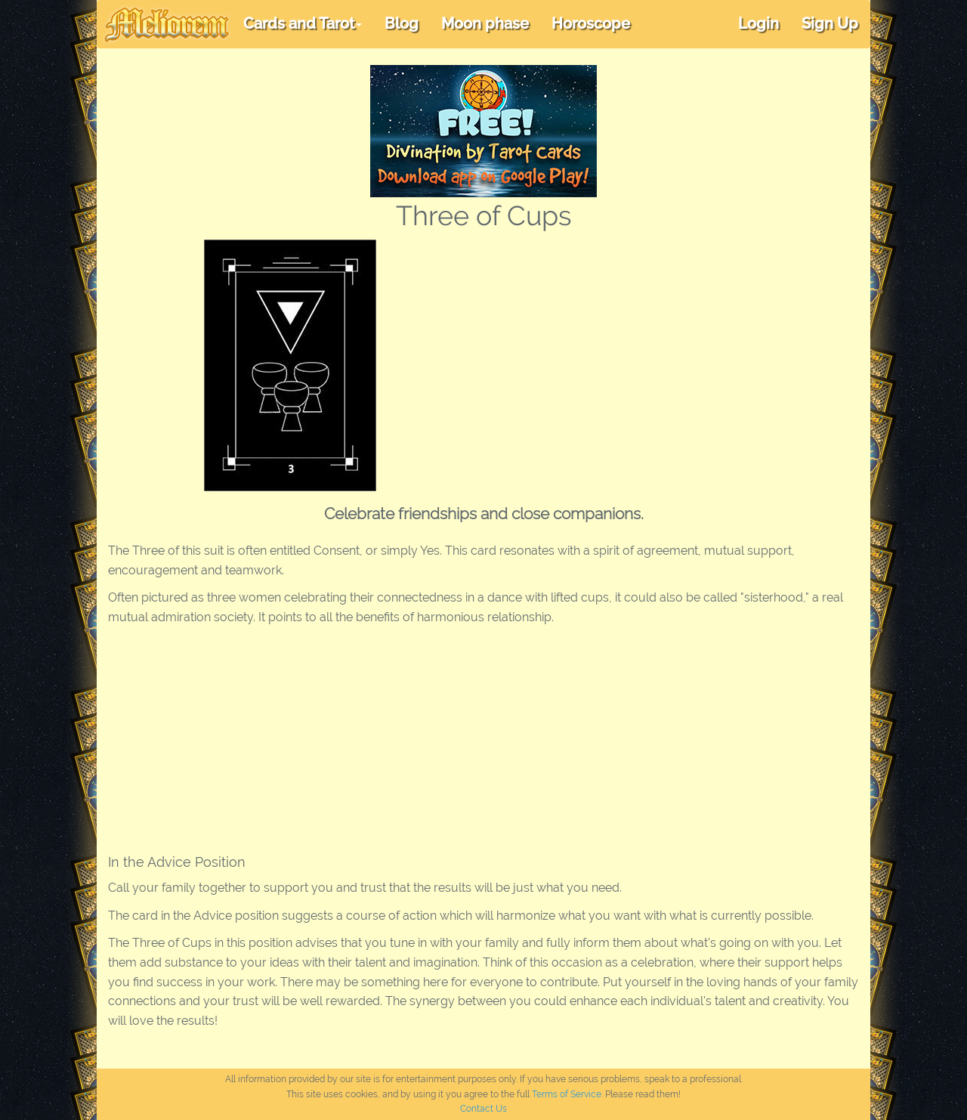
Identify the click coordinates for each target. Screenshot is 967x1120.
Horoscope (590, 23)
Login (758, 23)
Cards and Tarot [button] (302, 23)
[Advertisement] (645, 353)
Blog (402, 23)
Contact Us (483, 1108)
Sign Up (830, 23)
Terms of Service (566, 1094)
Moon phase (485, 23)
